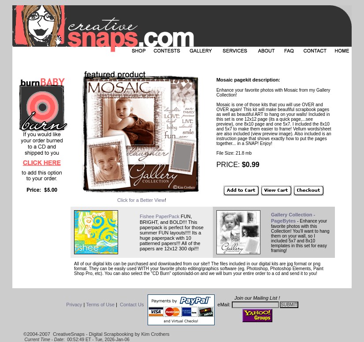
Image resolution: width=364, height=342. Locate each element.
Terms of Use (100, 304)
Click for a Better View (141, 200)
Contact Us (132, 304)
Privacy (74, 304)
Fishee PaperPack (159, 216)
